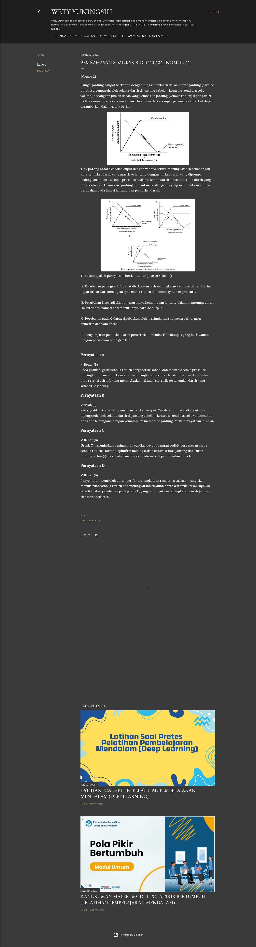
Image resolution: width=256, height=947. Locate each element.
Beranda (58, 36)
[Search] (213, 12)
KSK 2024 (43, 71)
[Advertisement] (147, 666)
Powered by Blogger (128, 934)
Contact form (95, 36)
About (115, 36)
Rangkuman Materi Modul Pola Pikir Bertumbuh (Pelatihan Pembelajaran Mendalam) (143, 899)
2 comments (97, 909)
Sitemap (75, 36)
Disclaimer (158, 36)
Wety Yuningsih (81, 11)
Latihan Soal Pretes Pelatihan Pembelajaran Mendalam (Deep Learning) (137, 793)
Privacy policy (134, 36)
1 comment (96, 803)
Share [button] (41, 55)
